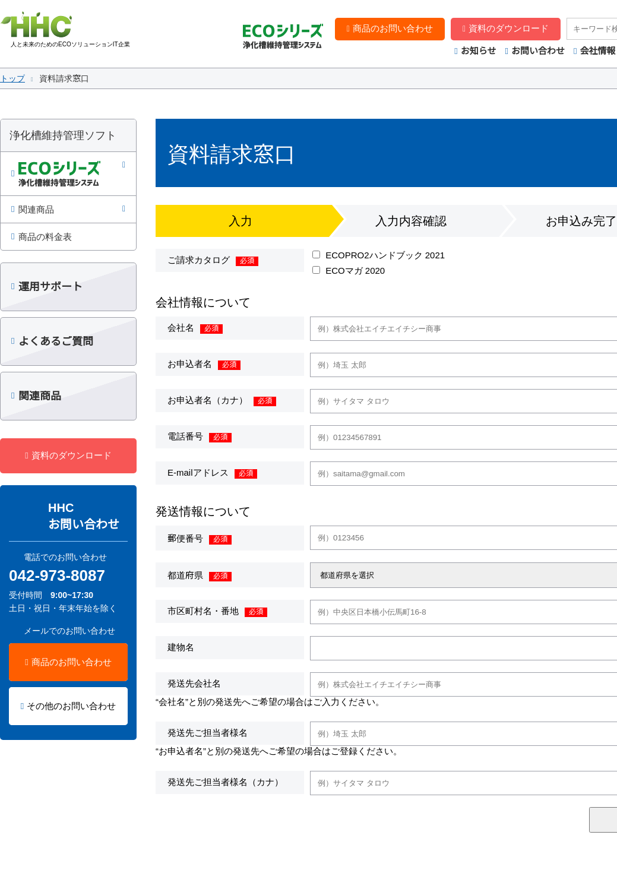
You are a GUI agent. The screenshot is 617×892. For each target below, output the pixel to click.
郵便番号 (185, 538)
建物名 (180, 647)
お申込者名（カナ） (207, 400)
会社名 (180, 327)
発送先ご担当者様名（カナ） (225, 782)
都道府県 (185, 575)
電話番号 (185, 436)
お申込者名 (189, 364)
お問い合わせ (538, 51)
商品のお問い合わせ (393, 28)
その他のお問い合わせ (71, 706)
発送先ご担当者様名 (207, 732)
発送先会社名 (194, 683)
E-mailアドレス (198, 472)
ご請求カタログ (198, 260)
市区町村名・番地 (203, 611)
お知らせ (478, 51)
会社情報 (597, 51)
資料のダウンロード (509, 28)
